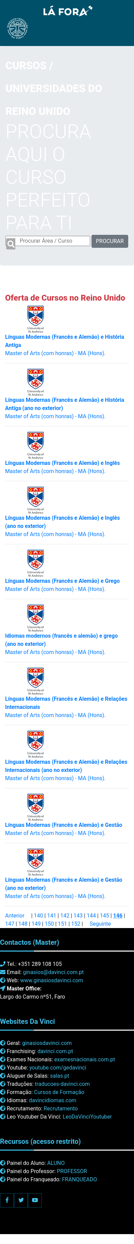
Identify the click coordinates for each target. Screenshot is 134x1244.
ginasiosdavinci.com (47, 1043)
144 (91, 915)
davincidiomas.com (52, 1100)
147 (9, 924)
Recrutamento (61, 1108)
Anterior (14, 915)
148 (23, 924)
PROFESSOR (72, 1171)
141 (51, 915)
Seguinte (100, 924)
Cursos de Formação (59, 1092)
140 (38, 915)
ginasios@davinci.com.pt (53, 972)
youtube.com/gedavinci (57, 1067)
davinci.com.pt (55, 1051)
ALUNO (56, 1163)
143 (78, 915)
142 (64, 915)
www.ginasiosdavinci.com (51, 980)
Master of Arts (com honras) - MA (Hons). (66, 770)
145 (104, 915)
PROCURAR (110, 241)
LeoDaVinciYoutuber (87, 1116)
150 (49, 924)
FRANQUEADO (79, 1179)
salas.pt (59, 1076)
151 (62, 924)
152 (75, 924)
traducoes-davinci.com (62, 1084)
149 (36, 924)
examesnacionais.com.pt (84, 1059)
